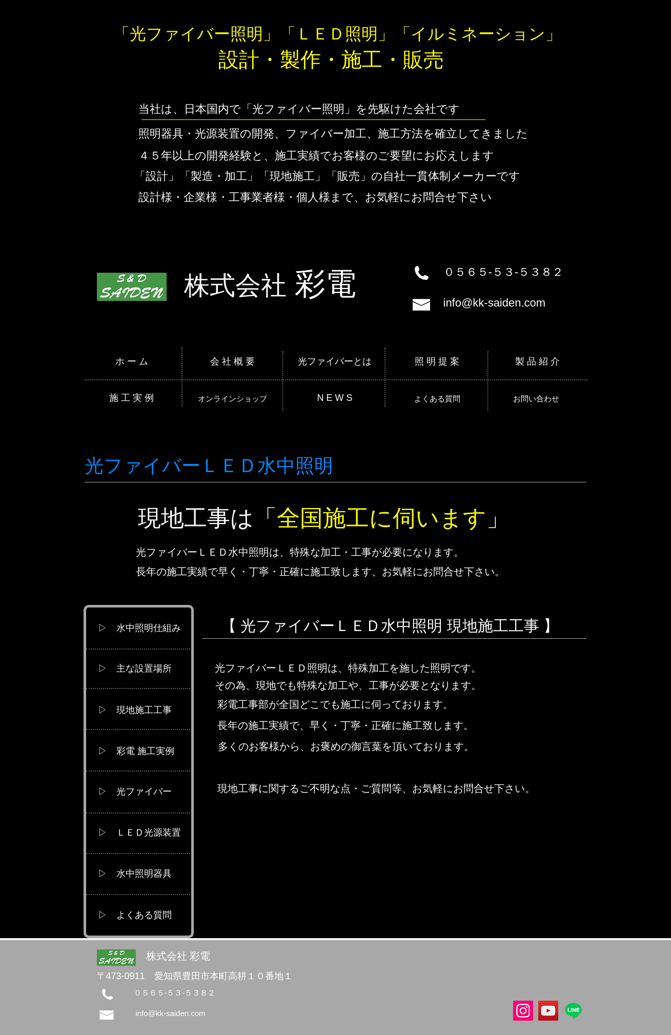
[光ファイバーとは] (335, 362)
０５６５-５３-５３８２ (503, 272)
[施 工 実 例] (132, 398)
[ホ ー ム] (132, 362)
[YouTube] (548, 1011)
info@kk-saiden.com (494, 302)
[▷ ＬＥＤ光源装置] (144, 833)
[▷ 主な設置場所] (144, 668)
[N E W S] (335, 398)
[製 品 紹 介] (538, 362)
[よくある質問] (437, 398)
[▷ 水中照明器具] (144, 874)
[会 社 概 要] (233, 362)
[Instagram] (523, 1011)
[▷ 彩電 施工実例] (144, 751)
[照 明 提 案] (437, 362)
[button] (144, 628)
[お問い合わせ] (536, 398)
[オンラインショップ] (232, 398)
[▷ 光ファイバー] (144, 792)
